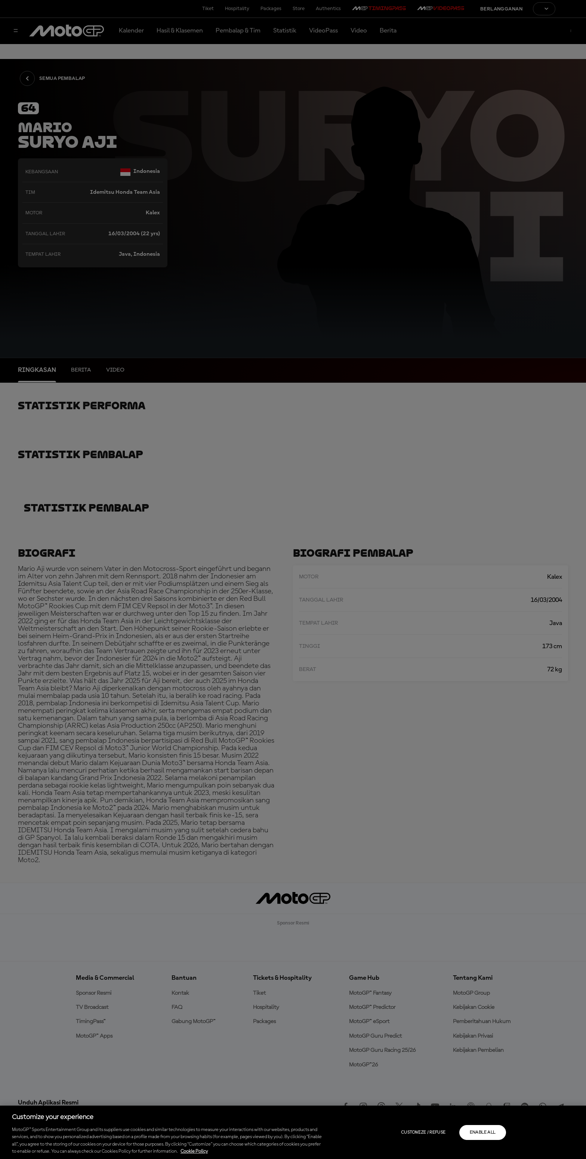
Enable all (483, 1132)
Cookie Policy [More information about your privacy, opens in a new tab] (194, 1151)
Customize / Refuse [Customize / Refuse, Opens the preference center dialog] (423, 1132)
